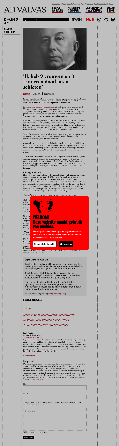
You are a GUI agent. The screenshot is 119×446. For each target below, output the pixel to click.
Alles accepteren (66, 244)
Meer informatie (56, 237)
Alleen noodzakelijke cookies (44, 244)
